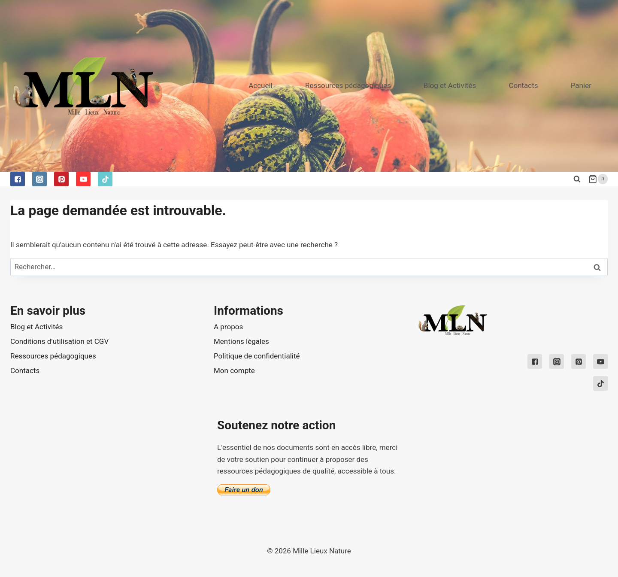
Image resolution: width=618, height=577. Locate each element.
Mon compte (234, 370)
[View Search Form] (577, 179)
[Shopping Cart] (598, 179)
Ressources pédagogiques (348, 85)
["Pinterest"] (61, 179)
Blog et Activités (450, 85)
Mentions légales (241, 341)
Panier (581, 85)
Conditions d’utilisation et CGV (59, 341)
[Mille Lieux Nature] (81, 85)
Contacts (523, 85)
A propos (228, 326)
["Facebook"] (17, 179)
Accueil (260, 85)
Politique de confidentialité (257, 356)
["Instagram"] (39, 179)
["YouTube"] (83, 179)
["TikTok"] (105, 179)
